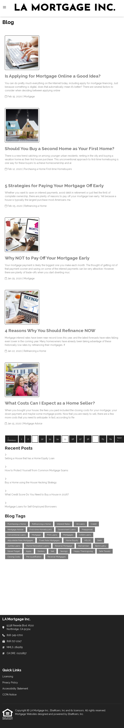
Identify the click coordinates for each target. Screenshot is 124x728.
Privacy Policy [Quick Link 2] (10, 682)
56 (73, 439)
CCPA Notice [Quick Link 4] (9, 694)
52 (42, 439)
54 (58, 439)
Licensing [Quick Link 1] (7, 676)
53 (50, 439)
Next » (119, 439)
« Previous (12, 439)
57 (80, 439)
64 (110, 439)
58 (88, 439)
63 (103, 439)
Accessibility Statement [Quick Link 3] (15, 688)
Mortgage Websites (26, 714)
